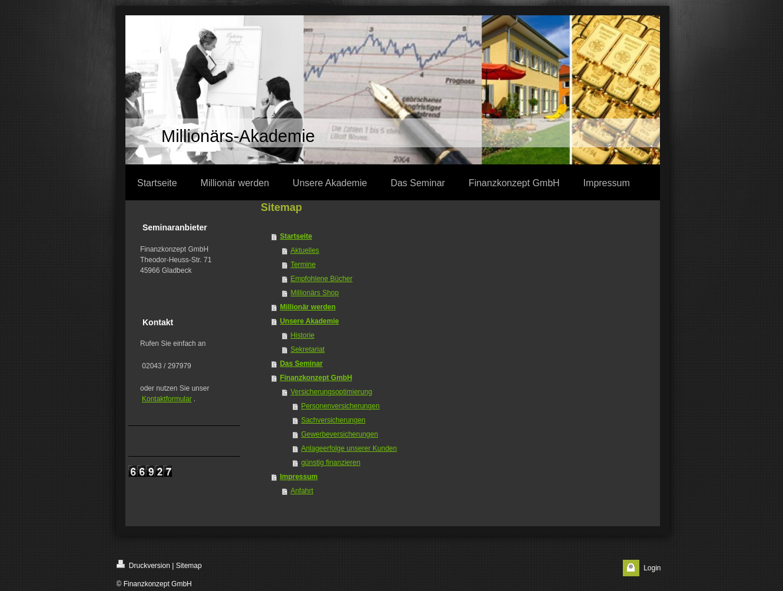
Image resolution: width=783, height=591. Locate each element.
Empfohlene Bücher (321, 279)
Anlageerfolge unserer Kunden (349, 448)
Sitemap (189, 566)
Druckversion (143, 565)
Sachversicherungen (333, 420)
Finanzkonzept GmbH (316, 378)
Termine (303, 264)
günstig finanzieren (330, 462)
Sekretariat (307, 349)
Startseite (296, 236)
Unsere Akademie (309, 321)
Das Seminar (301, 363)
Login (652, 568)
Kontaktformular (167, 399)
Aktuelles (304, 250)
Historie (302, 335)
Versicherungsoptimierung (331, 392)
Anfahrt (301, 491)
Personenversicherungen (340, 406)
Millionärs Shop (314, 293)
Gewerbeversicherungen (339, 434)
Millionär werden (308, 307)
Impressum (298, 477)
